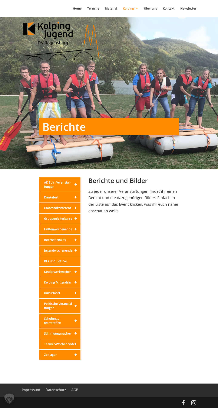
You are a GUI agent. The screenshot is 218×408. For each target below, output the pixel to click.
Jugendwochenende (62, 250)
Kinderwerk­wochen (62, 272)
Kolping (128, 8)
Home (77, 8)
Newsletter (188, 8)
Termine (93, 8)
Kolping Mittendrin (62, 282)
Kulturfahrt (62, 293)
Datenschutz (56, 390)
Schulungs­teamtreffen (62, 321)
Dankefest (62, 197)
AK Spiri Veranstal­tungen (62, 184)
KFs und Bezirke (55, 261)
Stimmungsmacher (62, 333)
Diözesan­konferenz (62, 208)
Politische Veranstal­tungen (62, 306)
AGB (74, 390)
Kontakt (169, 8)
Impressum (31, 390)
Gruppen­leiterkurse (62, 219)
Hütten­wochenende (62, 229)
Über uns (150, 8)
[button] (9, 398)
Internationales (62, 240)
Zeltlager (62, 355)
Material (111, 8)
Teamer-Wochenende (62, 344)
